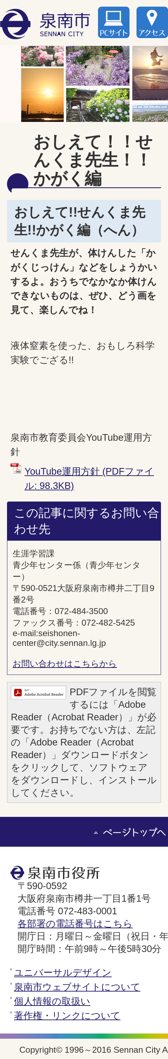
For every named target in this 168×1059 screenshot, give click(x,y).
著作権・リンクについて (67, 1015)
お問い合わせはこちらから (65, 663)
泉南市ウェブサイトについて (77, 986)
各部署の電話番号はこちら (75, 923)
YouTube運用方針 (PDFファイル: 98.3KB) (89, 478)
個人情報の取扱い (52, 1001)
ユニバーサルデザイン (63, 972)
